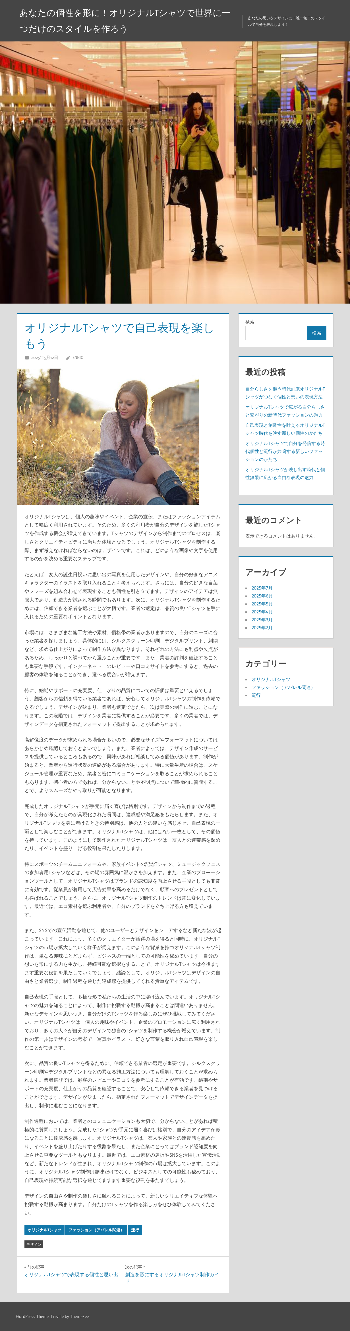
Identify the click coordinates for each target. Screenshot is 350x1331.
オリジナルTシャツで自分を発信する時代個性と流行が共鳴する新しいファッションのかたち (285, 451)
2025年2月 (262, 627)
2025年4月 (262, 612)
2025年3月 (262, 619)
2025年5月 (262, 604)
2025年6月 (262, 596)
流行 (135, 1229)
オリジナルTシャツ (44, 1229)
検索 (249, 322)
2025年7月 (262, 588)
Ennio (78, 357)
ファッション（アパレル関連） (96, 1229)
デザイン (33, 1244)
